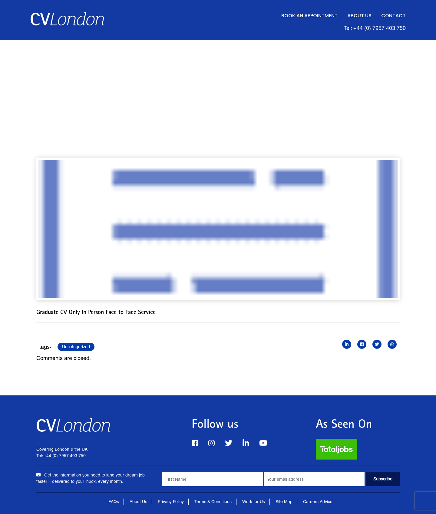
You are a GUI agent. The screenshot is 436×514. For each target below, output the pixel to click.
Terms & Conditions (213, 501)
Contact (393, 15)
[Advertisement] (218, 85)
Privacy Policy (171, 501)
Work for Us (253, 501)
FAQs (113, 501)
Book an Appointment (309, 15)
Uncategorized (76, 346)
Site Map (284, 501)
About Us (359, 15)
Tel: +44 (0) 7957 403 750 (375, 28)
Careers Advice (317, 501)
